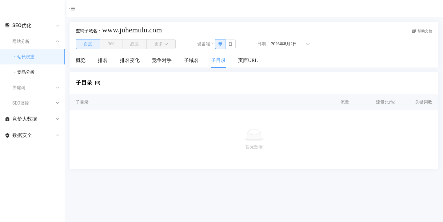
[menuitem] (81, 61)
